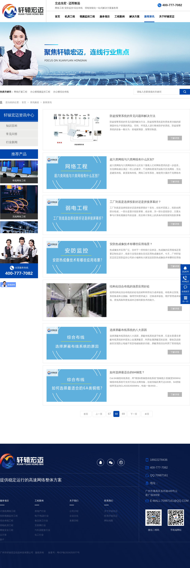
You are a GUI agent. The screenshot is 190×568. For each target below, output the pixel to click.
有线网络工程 (19, 181)
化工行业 (39, 535)
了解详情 (174, 138)
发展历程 (74, 520)
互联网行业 (40, 525)
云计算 (3, 535)
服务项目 (105, 16)
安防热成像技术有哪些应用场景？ (131, 244)
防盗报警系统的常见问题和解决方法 (132, 116)
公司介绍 (74, 511)
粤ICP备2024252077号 (68, 552)
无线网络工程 (19, 217)
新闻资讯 (149, 16)
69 (123, 414)
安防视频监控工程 (9, 516)
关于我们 (74, 500)
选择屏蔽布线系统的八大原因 (128, 330)
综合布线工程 (6, 520)
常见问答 (11, 134)
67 (109, 414)
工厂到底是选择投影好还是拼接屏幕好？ (135, 201)
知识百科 (11, 125)
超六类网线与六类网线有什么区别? (132, 159)
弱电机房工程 (6, 525)
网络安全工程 (6, 530)
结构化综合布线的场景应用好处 (130, 286)
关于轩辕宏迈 (166, 16)
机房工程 (70, 16)
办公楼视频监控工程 (40, 91)
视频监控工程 (87, 16)
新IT (2, 539)
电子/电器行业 (42, 516)
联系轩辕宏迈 (110, 516)
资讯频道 (35, 102)
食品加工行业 (41, 520)
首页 (57, 16)
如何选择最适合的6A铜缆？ (127, 372)
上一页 (99, 414)
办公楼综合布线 (61, 91)
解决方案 (134, 16)
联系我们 (108, 500)
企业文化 (74, 516)
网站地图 (108, 520)
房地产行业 (40, 511)
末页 (147, 414)
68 (116, 414)
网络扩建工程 (20, 91)
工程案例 (119, 16)
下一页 (133, 414)
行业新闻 (11, 142)
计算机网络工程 (8, 511)
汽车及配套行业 (42, 530)
